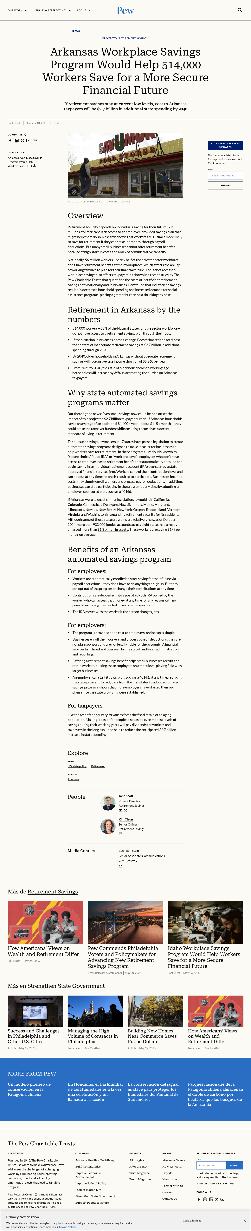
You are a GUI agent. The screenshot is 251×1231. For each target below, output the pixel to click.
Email (210, 169)
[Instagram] (205, 1199)
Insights (135, 1152)
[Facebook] (198, 1199)
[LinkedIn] (211, 1199)
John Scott (126, 795)
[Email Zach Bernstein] (121, 866)
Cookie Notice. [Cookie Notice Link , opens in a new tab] (67, 1226)
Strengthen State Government (66, 985)
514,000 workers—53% (90, 328)
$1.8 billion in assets (113, 529)
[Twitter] (217, 1199)
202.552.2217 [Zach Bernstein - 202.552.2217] (128, 860)
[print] (35, 140)
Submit (226, 184)
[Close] (245, 1220)
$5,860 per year (154, 361)
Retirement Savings (53, 891)
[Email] (225, 175)
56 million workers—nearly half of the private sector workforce (132, 259)
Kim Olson (126, 819)
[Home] (41, 1143)
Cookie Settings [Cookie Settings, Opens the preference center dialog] (192, 1220)
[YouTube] (222, 1199)
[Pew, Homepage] (125, 10)
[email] (121, 810)
